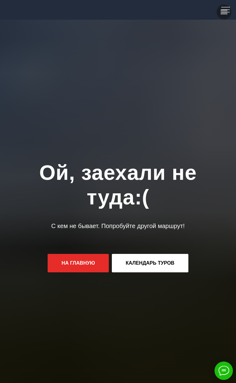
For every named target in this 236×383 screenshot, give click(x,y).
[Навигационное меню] (224, 12)
